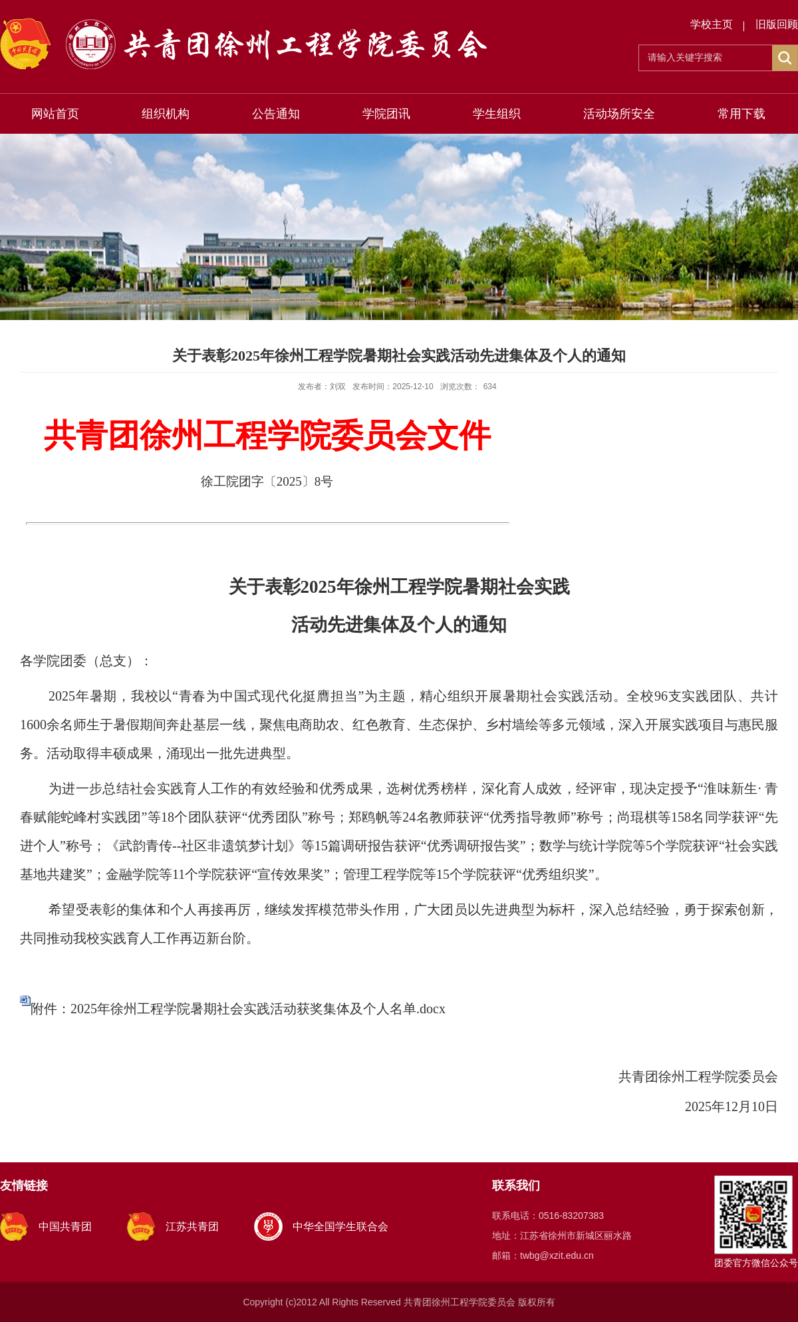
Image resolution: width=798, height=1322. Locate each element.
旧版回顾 (776, 24)
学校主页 (711, 24)
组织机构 (166, 113)
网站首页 (55, 113)
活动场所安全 (619, 113)
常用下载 (741, 113)
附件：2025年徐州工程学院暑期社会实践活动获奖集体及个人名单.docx (238, 1008)
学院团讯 (386, 113)
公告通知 (276, 113)
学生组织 (497, 113)
